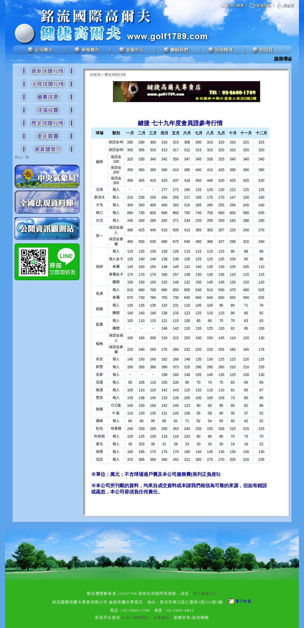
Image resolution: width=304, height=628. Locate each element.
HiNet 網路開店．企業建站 (145, 618)
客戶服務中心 (205, 594)
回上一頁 (22, 157)
